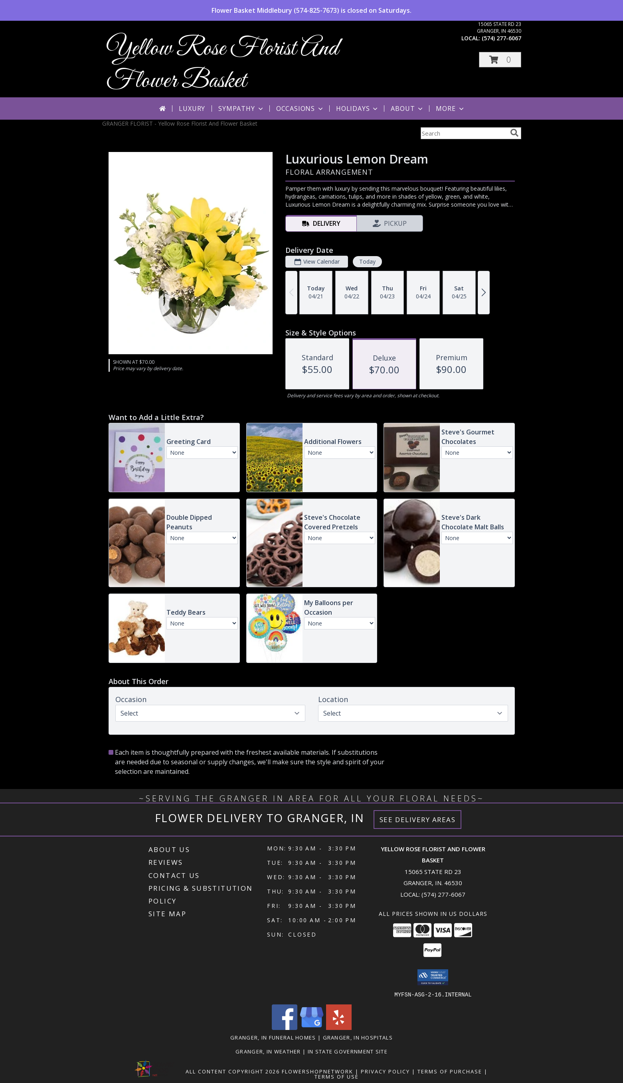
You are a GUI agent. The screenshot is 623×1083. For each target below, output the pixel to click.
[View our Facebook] (284, 1027)
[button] (500, 59)
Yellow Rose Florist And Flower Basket (222, 65)
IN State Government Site (348, 1051)
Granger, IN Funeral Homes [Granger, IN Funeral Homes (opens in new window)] (273, 1037)
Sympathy (241, 108)
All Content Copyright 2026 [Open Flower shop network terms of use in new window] (233, 1071)
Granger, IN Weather (268, 1051)
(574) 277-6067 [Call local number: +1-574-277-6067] (501, 38)
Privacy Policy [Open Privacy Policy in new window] (385, 1071)
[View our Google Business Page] (311, 1027)
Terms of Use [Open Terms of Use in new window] (336, 1076)
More (450, 108)
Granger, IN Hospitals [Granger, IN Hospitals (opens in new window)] (358, 1037)
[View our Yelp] (339, 1027)
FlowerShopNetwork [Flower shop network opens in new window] (317, 1071)
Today (367, 261)
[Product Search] (463, 133)
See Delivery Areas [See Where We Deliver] (418, 819)
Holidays (357, 108)
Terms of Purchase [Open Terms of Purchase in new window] (449, 1071)
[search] (514, 132)
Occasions (300, 108)
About (407, 108)
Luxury (192, 108)
